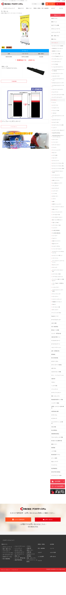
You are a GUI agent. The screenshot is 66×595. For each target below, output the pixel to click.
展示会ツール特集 (55, 348)
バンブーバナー (55, 203)
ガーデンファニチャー (56, 413)
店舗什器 (53, 398)
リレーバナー (55, 251)
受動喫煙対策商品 (55, 455)
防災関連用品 (54, 491)
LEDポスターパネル (7, 580)
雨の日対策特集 (54, 377)
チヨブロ (61, 8)
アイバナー (54, 156)
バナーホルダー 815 (56, 229)
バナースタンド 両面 (56, 55)
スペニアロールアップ (56, 63)
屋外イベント (54, 22)
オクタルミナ (54, 439)
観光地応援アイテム (55, 476)
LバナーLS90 (55, 164)
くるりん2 (54, 119)
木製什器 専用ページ (55, 356)
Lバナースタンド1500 (56, 291)
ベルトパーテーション (56, 366)
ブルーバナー (55, 167)
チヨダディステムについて (9, 8)
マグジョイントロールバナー (58, 93)
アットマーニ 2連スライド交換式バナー (58, 297)
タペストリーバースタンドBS (57, 176)
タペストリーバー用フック (57, 271)
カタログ (53, 8)
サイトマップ (15, 593)
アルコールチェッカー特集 (57, 459)
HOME (2, 13)
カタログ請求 (50, 4)
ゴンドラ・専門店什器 (56, 352)
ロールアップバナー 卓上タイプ (58, 137)
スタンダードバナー (56, 78)
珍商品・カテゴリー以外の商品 (57, 428)
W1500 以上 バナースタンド (58, 49)
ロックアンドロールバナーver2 (57, 99)
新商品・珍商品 (37, 8)
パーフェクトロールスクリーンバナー (58, 81)
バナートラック (55, 274)
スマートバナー (55, 148)
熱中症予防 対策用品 (55, 494)
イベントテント (54, 409)
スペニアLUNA (55, 65)
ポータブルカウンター (56, 338)
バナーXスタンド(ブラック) (57, 293)
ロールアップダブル (56, 262)
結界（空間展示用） (55, 370)
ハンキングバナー (55, 304)
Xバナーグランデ (55, 201)
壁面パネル (53, 40)
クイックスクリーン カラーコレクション (58, 278)
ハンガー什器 (54, 406)
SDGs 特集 (53, 448)
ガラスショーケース (55, 29)
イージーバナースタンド (57, 265)
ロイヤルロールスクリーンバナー (58, 90)
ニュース (52, 571)
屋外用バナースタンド (56, 52)
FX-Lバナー (54, 161)
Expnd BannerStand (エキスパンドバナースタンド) (58, 144)
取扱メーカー (29, 8)
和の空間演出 (54, 451)
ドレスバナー (55, 243)
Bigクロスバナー (55, 259)
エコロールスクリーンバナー (58, 75)
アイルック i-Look (55, 116)
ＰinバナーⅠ (54, 254)
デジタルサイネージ (55, 359)
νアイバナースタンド (56, 153)
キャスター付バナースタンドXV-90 (58, 184)
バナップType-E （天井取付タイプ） (57, 301)
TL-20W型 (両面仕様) (56, 248)
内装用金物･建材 (55, 432)
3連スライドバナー (56, 193)
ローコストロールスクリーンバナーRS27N (58, 72)
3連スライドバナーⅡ (56, 256)
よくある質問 (58, 0)
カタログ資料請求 (19, 544)
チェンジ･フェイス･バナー (57, 227)
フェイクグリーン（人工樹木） (57, 444)
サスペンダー (55, 284)
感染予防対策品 (18, 584)
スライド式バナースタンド (57, 232)
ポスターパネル (54, 381)
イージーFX (54, 206)
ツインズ (54, 108)
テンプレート (13, 127)
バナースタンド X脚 (56, 325)
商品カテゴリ (21, 8)
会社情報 (63, 0)
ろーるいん (54, 105)
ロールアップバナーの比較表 (58, 46)
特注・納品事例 (45, 8)
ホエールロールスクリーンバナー (58, 123)
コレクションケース (55, 33)
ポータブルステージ (55, 363)
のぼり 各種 (53, 341)
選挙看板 (53, 469)
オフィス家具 (54, 480)
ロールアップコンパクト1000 (58, 131)
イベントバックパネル (56, 331)
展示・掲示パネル (55, 36)
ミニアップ (54, 134)
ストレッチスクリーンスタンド (58, 221)
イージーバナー (55, 150)
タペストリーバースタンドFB (58, 172)
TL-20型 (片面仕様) (56, 246)
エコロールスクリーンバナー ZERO (58, 308)
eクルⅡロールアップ (56, 126)
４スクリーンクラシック (57, 317)
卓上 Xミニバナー (55, 281)
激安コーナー (54, 466)
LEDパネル (53, 388)
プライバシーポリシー (5, 593)
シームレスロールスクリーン (58, 68)
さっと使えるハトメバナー (57, 195)
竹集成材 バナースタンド (57, 319)
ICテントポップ (55, 328)
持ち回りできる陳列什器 (56, 462)
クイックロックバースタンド (58, 190)
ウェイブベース (55, 96)
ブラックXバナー (55, 198)
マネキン (53, 402)
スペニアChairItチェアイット (58, 57)
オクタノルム (54, 436)
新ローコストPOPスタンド (57, 235)
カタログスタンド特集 (56, 391)
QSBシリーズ (55, 224)
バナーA (54, 212)
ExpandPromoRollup (56, 141)
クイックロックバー (56, 187)
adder (53, 214)
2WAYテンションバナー (57, 217)
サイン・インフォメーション (57, 395)
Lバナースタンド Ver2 (56, 240)
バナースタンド (14, 13)
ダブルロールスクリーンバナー (58, 86)
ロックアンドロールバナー (57, 103)
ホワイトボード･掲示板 (56, 384)
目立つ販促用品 (54, 345)
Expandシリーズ (55, 334)
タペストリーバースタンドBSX (57, 180)
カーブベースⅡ (55, 111)
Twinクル (54, 322)
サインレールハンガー (56, 311)
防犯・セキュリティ (55, 416)
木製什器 (29, 576)
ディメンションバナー (56, 158)
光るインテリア (54, 484)
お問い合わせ (60, 4)
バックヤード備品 (55, 423)
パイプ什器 (53, 473)
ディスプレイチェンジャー (57, 60)
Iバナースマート (55, 314)
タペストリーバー (55, 169)
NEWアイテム (54, 18)
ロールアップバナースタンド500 (58, 287)
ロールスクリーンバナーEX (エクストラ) (57, 268)
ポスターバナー (55, 209)
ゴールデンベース (55, 113)
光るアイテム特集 (55, 25)
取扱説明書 (13, 81)
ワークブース (54, 487)
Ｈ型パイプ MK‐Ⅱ (56, 237)
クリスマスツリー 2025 (56, 498)
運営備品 (53, 373)
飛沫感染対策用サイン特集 (57, 420)
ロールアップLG (55, 128)
